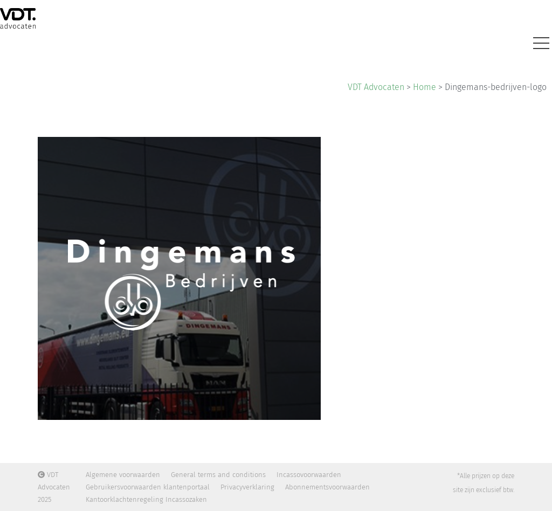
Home (424, 87)
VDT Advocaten (376, 87)
